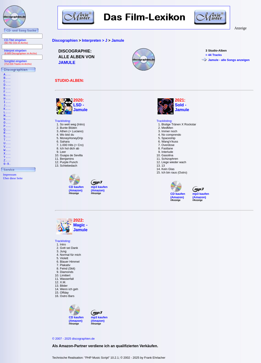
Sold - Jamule (182, 107)
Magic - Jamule (80, 227)
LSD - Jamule (80, 107)
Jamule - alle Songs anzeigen (229, 60)
